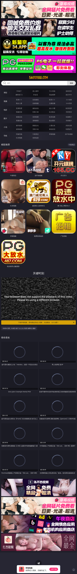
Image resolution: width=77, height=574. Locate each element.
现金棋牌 (52, 95)
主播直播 (52, 103)
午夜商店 (36, 134)
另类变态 (69, 112)
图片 (5, 118)
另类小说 (36, 129)
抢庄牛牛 (69, 95)
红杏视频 (19, 138)
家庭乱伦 (36, 125)
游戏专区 (69, 91)
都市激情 (19, 125)
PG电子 (19, 91)
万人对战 (52, 91)
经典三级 (36, 112)
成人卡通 (52, 108)
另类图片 (69, 121)
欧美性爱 (69, 108)
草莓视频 (52, 134)
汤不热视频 (69, 134)
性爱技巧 (69, 129)
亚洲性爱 (19, 108)
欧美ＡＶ (52, 100)
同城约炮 (19, 134)
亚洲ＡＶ (19, 100)
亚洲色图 (36, 117)
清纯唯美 (36, 121)
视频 (5, 101)
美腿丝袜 (19, 121)
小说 (5, 127)
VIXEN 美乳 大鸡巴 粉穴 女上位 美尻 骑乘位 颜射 (19, 328)
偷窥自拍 (19, 117)
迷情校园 (19, 129)
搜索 (71, 83)
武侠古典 (69, 125)
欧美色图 (52, 117)
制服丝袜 (19, 112)
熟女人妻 (19, 103)
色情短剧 (36, 138)
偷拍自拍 (36, 108)
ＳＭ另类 (69, 103)
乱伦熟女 (52, 112)
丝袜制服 (36, 103)
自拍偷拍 (36, 100)
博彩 (5, 92)
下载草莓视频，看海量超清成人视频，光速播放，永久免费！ (46, 322)
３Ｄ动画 (69, 100)
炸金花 (35, 95)
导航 (5, 135)
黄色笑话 (52, 129)
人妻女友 (52, 125)
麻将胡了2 (19, 95)
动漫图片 (69, 117)
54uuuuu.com (38, 77)
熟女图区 (52, 121)
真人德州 (36, 91)
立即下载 (54, 569)
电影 (5, 110)
